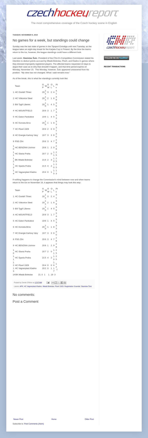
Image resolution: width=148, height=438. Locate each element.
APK (21, 286)
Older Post (89, 419)
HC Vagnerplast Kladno (33, 286)
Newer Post (18, 419)
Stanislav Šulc (86, 286)
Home (54, 419)
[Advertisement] (53, 394)
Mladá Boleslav (48, 286)
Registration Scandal (72, 286)
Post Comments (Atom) (34, 424)
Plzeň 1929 (59, 286)
